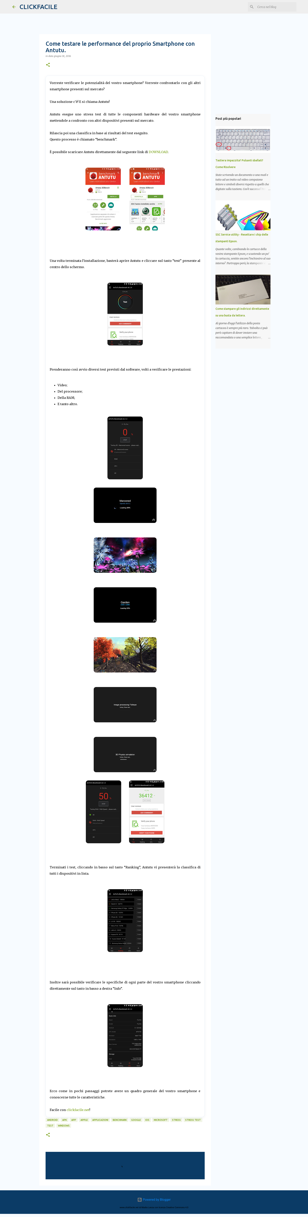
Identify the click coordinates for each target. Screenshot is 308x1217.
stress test (193, 1120)
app (73, 1120)
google (136, 1120)
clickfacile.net (78, 1110)
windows (64, 1125)
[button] (48, 65)
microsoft (161, 1120)
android (52, 1120)
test (50, 1125)
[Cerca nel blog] (275, 7)
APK (64, 1120)
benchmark (120, 1120)
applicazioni (100, 1120)
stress (176, 1120)
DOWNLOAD (158, 152)
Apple (84, 1120)
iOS (147, 1120)
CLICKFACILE (38, 6)
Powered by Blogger (154, 1199)
